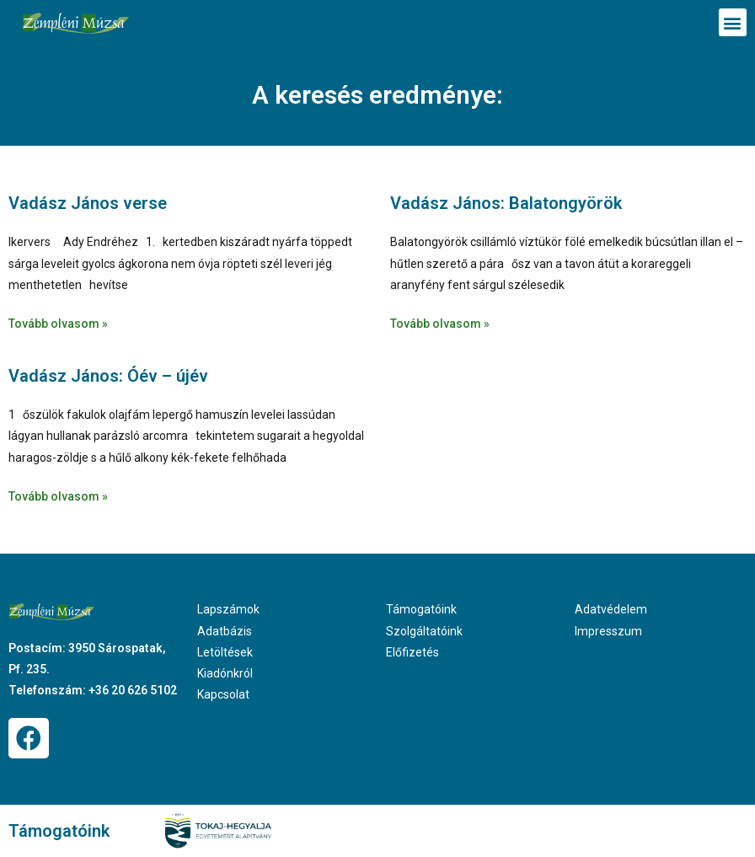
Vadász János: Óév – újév (108, 376)
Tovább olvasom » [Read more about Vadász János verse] (58, 323)
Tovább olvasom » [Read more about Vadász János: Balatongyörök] (440, 323)
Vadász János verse (87, 203)
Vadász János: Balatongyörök (506, 203)
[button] (733, 22)
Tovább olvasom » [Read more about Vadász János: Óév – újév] (58, 496)
